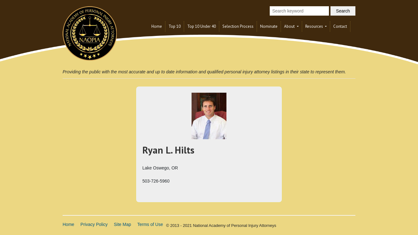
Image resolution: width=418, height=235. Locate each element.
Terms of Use (150, 224)
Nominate (269, 26)
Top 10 (175, 26)
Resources (314, 26)
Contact (340, 26)
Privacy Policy (93, 224)
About (290, 26)
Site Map (122, 224)
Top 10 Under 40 (201, 26)
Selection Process (238, 26)
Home (156, 26)
